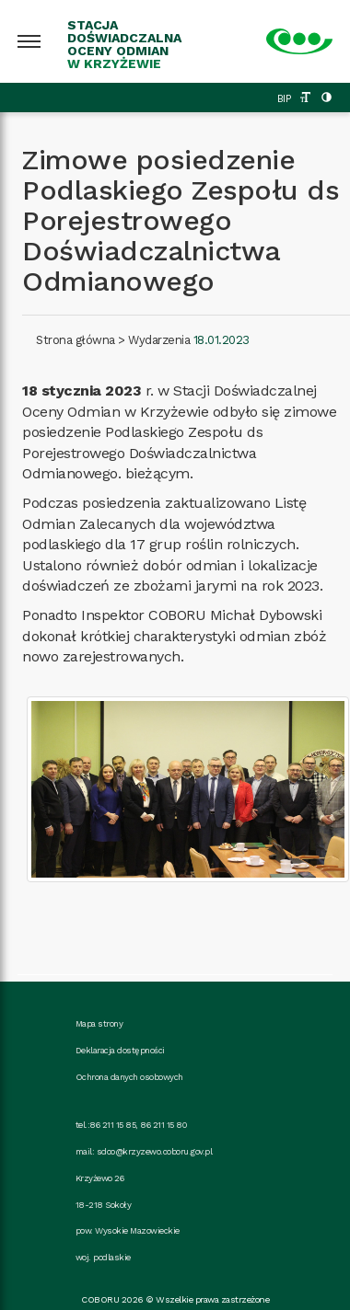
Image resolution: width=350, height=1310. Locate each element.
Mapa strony (99, 1023)
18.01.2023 (221, 340)
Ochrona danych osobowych (129, 1077)
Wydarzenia (159, 340)
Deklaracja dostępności (120, 1050)
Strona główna (75, 340)
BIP (284, 99)
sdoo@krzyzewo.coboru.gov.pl (155, 1151)
